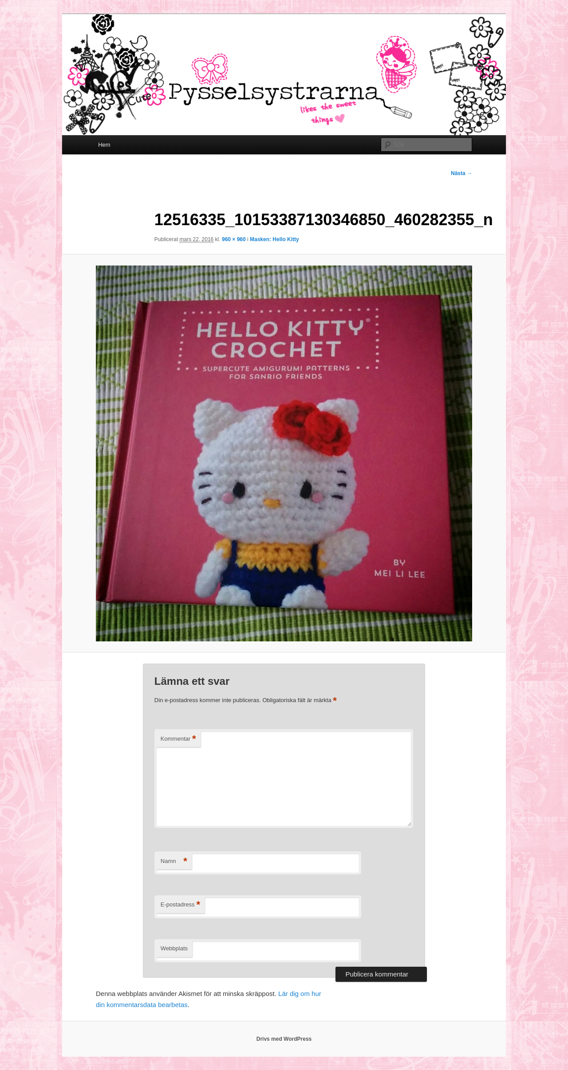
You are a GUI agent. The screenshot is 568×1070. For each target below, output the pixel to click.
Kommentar (178, 739)
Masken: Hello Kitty (274, 239)
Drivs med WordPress (284, 1039)
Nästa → (461, 173)
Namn (174, 861)
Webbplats (174, 948)
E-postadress (180, 904)
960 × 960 (234, 239)
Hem (104, 144)
